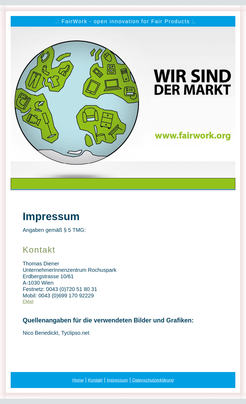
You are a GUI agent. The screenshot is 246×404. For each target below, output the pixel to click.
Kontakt (95, 380)
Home (78, 380)
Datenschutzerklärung (153, 380)
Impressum (117, 380)
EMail (28, 301)
